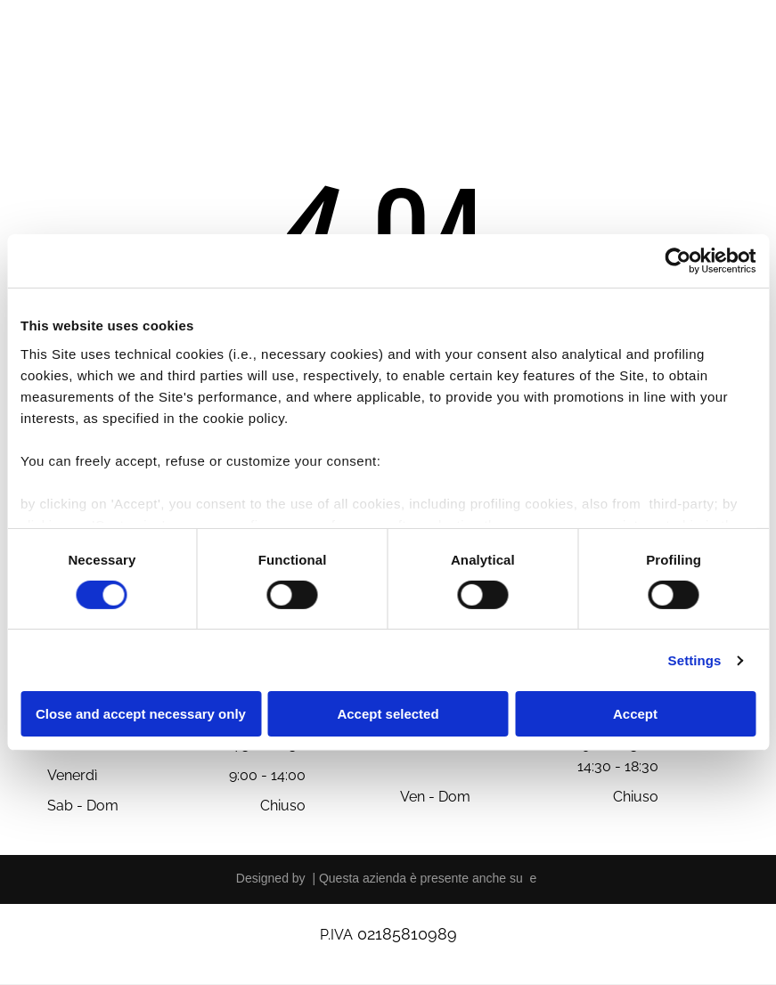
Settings (695, 660)
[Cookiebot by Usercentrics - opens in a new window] (678, 261)
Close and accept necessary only (141, 713)
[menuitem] (284, 61)
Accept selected (387, 713)
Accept (635, 713)
